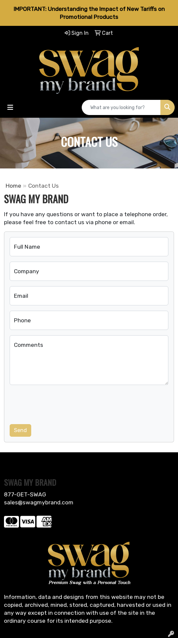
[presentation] (60, 403)
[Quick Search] (121, 107)
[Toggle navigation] (10, 107)
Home (13, 185)
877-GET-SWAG (25, 494)
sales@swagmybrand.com (38, 502)
